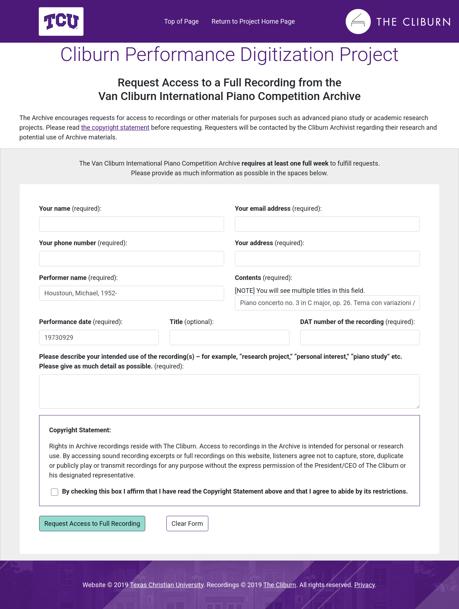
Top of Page (183, 20)
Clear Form (187, 523)
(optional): (192, 321)
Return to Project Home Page (253, 21)
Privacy (364, 585)
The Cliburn (279, 585)
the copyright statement (115, 127)
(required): (70, 208)
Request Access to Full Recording (92, 523)
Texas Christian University (166, 585)
